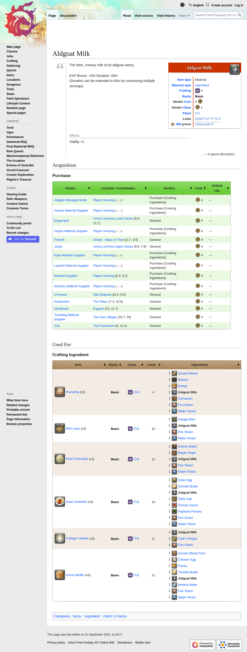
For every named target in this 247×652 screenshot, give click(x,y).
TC (216, 119)
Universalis (202, 124)
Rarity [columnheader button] (113, 364)
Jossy (58, 246)
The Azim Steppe (105, 317)
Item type (184, 79)
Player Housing (103, 200)
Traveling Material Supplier (66, 317)
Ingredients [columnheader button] (199, 364)
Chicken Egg (187, 559)
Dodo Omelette (76, 501)
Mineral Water (188, 584)
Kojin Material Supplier (69, 255)
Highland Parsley (190, 511)
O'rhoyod (60, 294)
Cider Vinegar (187, 538)
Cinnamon (185, 398)
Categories (62, 616)
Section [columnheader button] (169, 188)
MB (178, 124)
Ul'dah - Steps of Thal (108, 239)
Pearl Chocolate (77, 458)
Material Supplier (65, 275)
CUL (136, 392)
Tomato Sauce (188, 505)
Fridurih (59, 239)
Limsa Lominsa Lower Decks (113, 218)
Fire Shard (185, 405)
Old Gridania (101, 294)
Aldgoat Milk (187, 392)
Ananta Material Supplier (71, 210)
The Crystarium (103, 325)
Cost (187, 101)
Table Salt (185, 499)
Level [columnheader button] (152, 364)
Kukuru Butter (187, 446)
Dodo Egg (185, 480)
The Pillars (100, 301)
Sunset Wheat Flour (192, 553)
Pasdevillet (61, 301)
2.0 (197, 113)
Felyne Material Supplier (71, 231)
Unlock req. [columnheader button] (217, 188)
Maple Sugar (187, 452)
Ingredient (202, 85)
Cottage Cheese (77, 538)
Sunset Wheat (188, 373)
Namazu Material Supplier (72, 286)
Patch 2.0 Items (115, 616)
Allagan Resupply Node (70, 200)
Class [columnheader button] (132, 364)
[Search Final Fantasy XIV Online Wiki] (218, 15)
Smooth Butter (188, 486)
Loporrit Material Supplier (71, 265)
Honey (182, 386)
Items (77, 616)
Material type (181, 85)
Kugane (98, 308)
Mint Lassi (73, 428)
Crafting (185, 90)
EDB (198, 119)
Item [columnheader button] (78, 364)
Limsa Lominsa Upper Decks (113, 246)
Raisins (183, 379)
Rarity (186, 96)
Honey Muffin (75, 575)
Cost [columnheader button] (198, 188)
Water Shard (187, 411)
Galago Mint (186, 419)
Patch (187, 113)
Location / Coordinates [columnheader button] (118, 188)
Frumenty (72, 392)
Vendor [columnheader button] (70, 188)
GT (208, 119)
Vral (56, 325)
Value (187, 107)
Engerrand (61, 220)
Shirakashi (61, 308)
